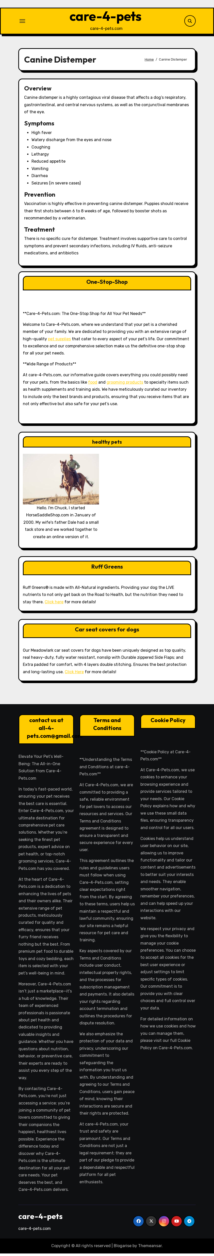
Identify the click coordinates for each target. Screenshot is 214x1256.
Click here (54, 604)
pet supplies (59, 341)
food (92, 384)
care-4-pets (105, 17)
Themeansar (150, 1248)
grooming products (125, 384)
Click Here (74, 674)
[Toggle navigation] (22, 22)
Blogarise (122, 1248)
